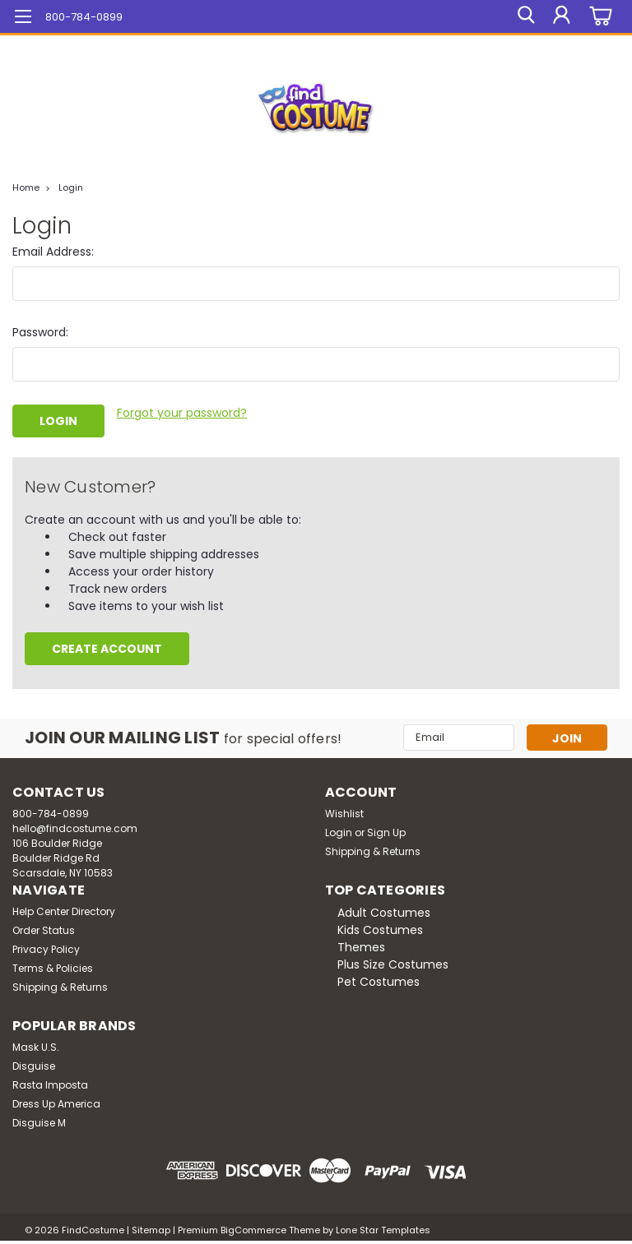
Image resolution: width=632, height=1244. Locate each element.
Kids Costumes (380, 927)
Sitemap (151, 1227)
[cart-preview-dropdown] (599, 17)
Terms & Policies (52, 966)
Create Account (107, 646)
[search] (524, 16)
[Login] (561, 16)
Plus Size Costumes (392, 962)
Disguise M (39, 1120)
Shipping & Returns (373, 849)
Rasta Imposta (50, 1082)
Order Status (43, 928)
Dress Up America (56, 1101)
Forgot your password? (182, 413)
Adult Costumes (383, 910)
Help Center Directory (63, 909)
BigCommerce (253, 1227)
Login (70, 187)
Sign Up (386, 830)
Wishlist (344, 811)
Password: (40, 332)
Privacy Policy (46, 947)
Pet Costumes (378, 979)
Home (26, 187)
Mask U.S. (35, 1045)
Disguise (33, 1064)
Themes (361, 944)
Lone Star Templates (383, 1227)
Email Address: (53, 251)
